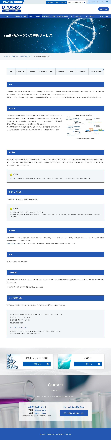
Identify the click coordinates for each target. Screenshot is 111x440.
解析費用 (61, 72)
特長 (11, 72)
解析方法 (21, 72)
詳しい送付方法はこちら (18, 327)
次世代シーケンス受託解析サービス (22, 56)
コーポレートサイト (98, 2)
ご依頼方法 (82, 72)
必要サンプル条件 (47, 72)
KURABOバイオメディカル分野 (56, 2)
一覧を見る (37, 364)
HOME (7, 16)
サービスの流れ (96, 72)
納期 (71, 72)
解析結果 (33, 72)
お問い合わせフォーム (14, 243)
